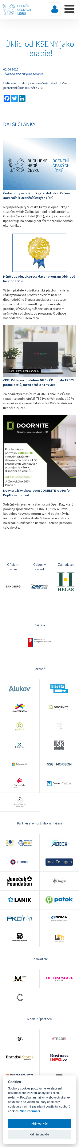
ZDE (41, 88)
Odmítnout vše (39, 1134)
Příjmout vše (39, 1123)
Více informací (30, 1111)
